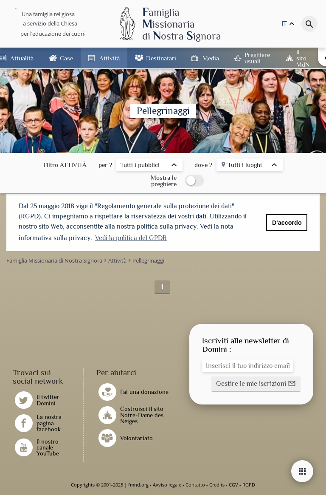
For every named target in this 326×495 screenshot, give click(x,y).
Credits (217, 484)
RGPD (248, 484)
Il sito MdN (302, 58)
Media (210, 58)
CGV (233, 484)
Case (66, 58)
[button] (256, 384)
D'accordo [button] (287, 222)
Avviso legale (167, 484)
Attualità (22, 58)
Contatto (195, 484)
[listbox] (149, 165)
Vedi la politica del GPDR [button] (131, 238)
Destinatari (161, 58)
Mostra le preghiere (164, 180)
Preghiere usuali (257, 58)
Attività (109, 58)
